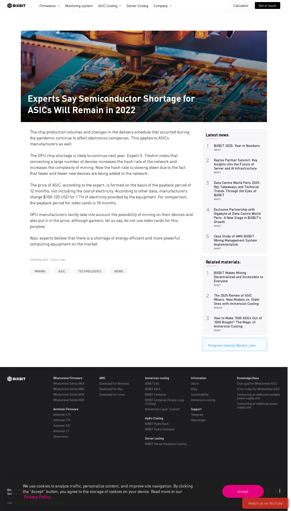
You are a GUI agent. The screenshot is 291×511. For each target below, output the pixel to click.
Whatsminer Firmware (67, 378)
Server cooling (154, 438)
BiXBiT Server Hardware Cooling (165, 444)
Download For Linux (111, 394)
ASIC (61, 271)
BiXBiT (217, 149)
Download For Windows (114, 383)
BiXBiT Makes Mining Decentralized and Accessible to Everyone (238, 277)
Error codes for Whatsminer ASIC (258, 389)
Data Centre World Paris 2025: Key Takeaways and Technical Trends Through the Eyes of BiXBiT (237, 189)
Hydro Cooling (154, 418)
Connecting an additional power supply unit (257, 405)
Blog (194, 389)
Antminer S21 (62, 425)
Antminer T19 (62, 420)
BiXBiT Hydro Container (160, 429)
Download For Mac (111, 389)
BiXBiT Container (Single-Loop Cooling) (164, 401)
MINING (40, 271)
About (195, 383)
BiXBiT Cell (152, 383)
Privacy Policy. (37, 496)
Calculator (241, 5)
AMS (102, 378)
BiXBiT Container (156, 394)
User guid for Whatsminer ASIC (257, 383)
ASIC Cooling (107, 6)
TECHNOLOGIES (89, 271)
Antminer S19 (62, 414)
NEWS (118, 271)
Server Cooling (137, 6)
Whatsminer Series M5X (68, 389)
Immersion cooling (157, 378)
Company (161, 6)
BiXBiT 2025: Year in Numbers (237, 146)
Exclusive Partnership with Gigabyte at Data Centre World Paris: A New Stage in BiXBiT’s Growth (237, 215)
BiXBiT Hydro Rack (157, 424)
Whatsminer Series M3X (68, 394)
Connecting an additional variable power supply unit (258, 396)
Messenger (198, 420)
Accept (243, 491)
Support (196, 409)
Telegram (197, 414)
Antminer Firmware (66, 409)
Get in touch (267, 5)
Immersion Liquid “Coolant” (162, 409)
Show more (60, 436)
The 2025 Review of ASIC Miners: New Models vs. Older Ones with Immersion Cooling (237, 299)
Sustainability (200, 394)
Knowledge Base (248, 378)
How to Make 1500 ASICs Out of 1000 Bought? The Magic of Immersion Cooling (238, 322)
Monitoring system (79, 6)
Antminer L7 (61, 431)
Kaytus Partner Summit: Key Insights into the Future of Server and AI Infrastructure (235, 164)
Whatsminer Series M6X (68, 383)
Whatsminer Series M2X (68, 400)
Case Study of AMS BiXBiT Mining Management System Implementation (235, 240)
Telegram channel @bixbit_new (230, 343)
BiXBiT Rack (153, 389)
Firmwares (47, 6)
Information (198, 378)
